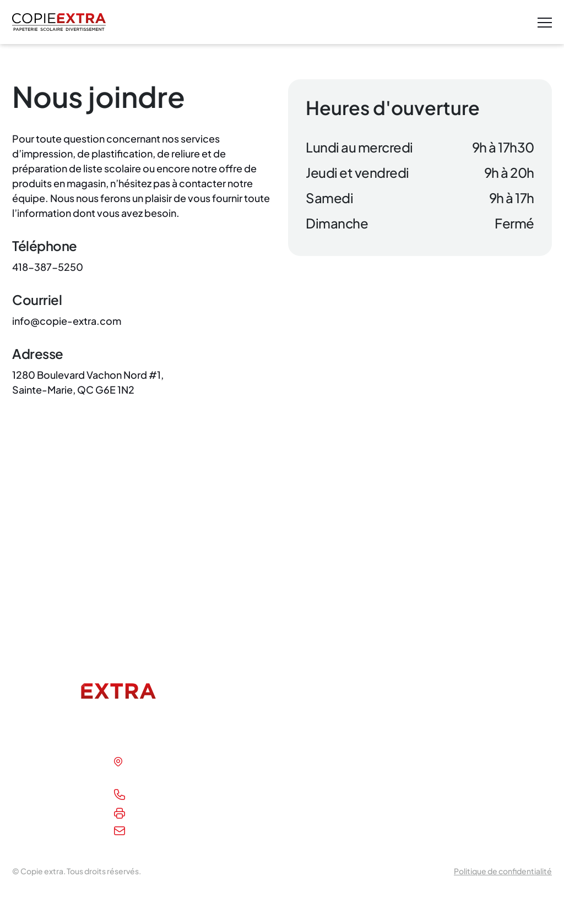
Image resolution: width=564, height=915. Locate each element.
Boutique (31, 801)
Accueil (28, 763)
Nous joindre (38, 819)
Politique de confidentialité (503, 871)
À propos (31, 782)
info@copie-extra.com (180, 832)
